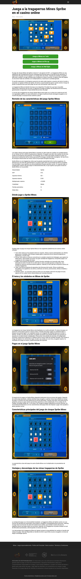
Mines (14, 545)
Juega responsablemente (24, 545)
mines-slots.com (52, 576)
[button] (68, 2)
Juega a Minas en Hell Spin (40, 67)
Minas (13, 16)
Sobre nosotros (49, 545)
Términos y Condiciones (61, 545)
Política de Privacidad (38, 545)
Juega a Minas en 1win (40, 56)
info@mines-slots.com (40, 576)
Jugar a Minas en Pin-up (40, 61)
